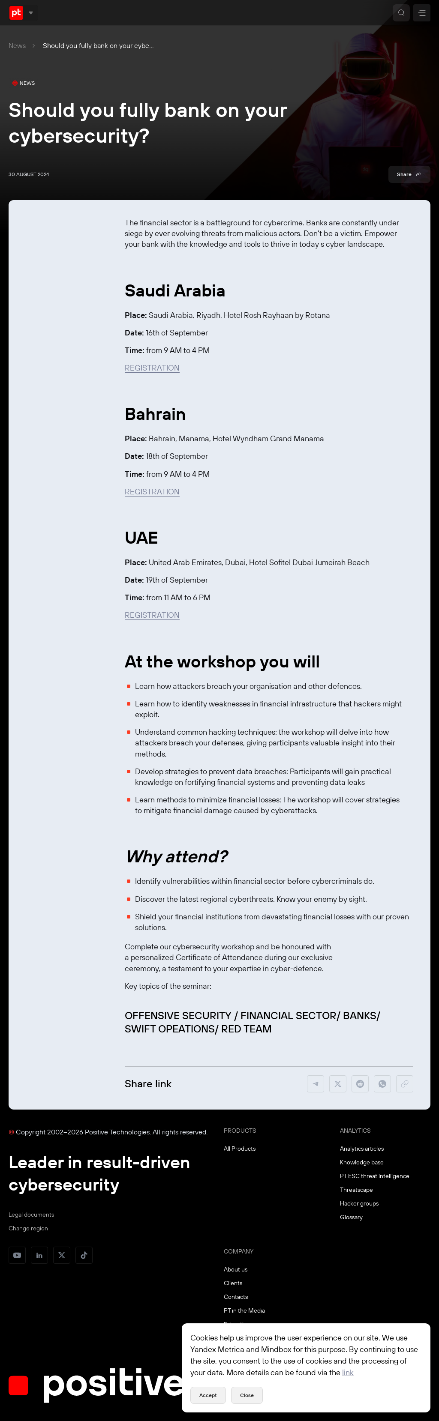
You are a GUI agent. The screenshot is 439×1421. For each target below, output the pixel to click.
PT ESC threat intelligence (374, 1176)
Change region (28, 1228)
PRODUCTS (240, 1130)
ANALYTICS (355, 1130)
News (17, 45)
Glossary (351, 1217)
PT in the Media (244, 1310)
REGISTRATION (152, 368)
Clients (233, 1283)
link (348, 1372)
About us (235, 1269)
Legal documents (31, 1214)
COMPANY (238, 1251)
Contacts (236, 1297)
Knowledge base (362, 1162)
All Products (240, 1148)
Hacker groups (359, 1203)
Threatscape (356, 1190)
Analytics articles (362, 1148)
